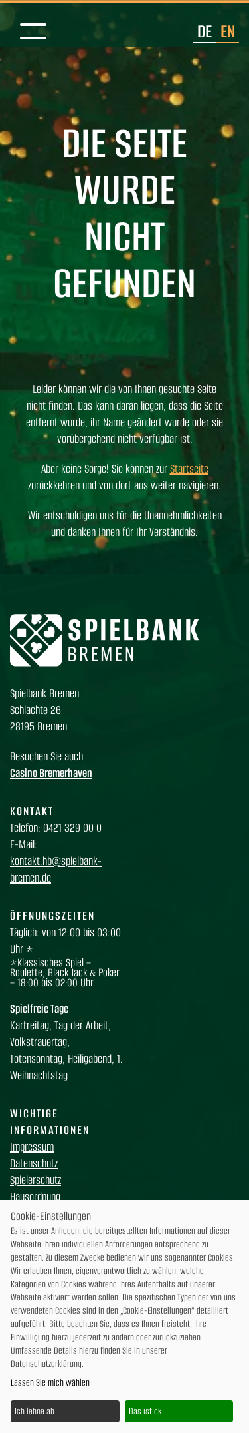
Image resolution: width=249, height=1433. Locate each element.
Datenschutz (34, 1163)
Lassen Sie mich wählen (50, 1382)
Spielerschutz (35, 1180)
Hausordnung (35, 1197)
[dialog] (124, 1316)
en (227, 31)
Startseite (189, 469)
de (204, 31)
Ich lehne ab (34, 1411)
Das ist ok (145, 1411)
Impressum (32, 1147)
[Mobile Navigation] (33, 32)
